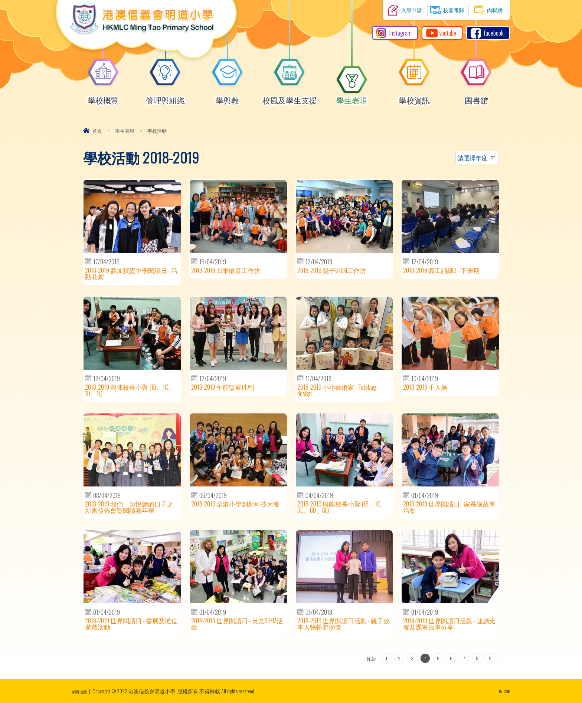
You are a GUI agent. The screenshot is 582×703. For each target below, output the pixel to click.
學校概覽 (103, 97)
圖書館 (476, 97)
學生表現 (352, 97)
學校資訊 (414, 97)
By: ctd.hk (501, 691)
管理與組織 (165, 97)
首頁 (97, 130)
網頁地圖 (82, 691)
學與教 (227, 97)
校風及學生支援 (289, 97)
